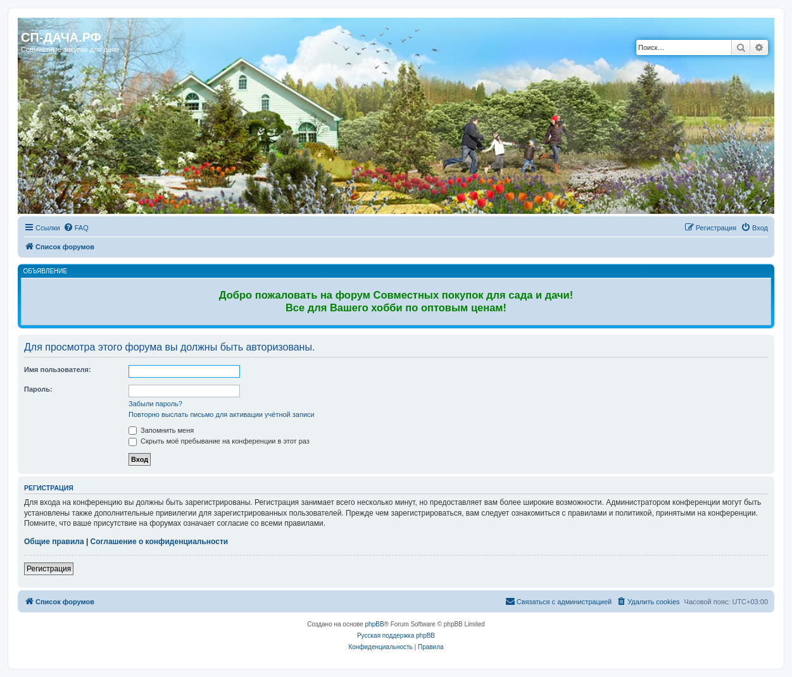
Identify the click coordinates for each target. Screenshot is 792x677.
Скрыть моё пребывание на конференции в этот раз (219, 441)
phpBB (374, 624)
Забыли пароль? (155, 403)
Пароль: (38, 389)
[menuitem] (76, 227)
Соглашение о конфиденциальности (160, 541)
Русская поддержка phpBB (396, 635)
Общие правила (54, 541)
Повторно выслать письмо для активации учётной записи (222, 414)
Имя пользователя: (57, 369)
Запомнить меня (161, 430)
